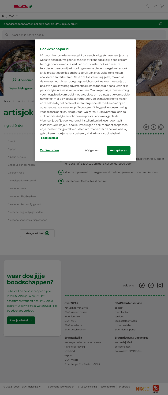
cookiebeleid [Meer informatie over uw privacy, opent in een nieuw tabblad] (49, 138)
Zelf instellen (49, 150)
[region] (85, 100)
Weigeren (92, 150)
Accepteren (118, 150)
